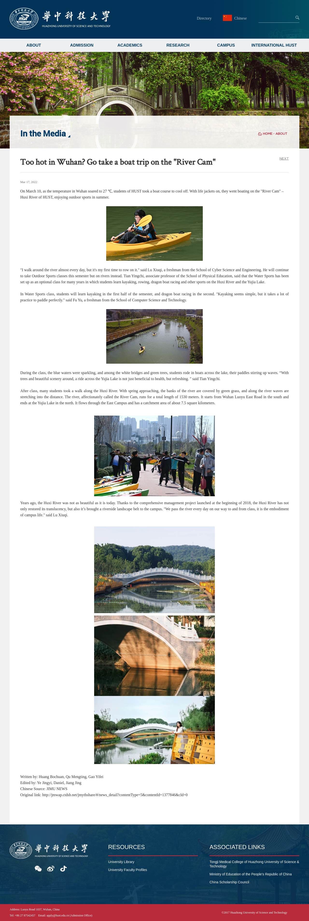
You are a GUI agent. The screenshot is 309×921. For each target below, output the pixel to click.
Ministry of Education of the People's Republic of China (251, 874)
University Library (121, 862)
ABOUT (33, 45)
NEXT (284, 158)
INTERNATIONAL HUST (274, 45)
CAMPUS (226, 45)
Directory (204, 18)
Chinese (235, 18)
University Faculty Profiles (127, 870)
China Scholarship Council (229, 882)
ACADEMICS (129, 45)
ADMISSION (81, 45)
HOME (267, 133)
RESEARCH (177, 45)
